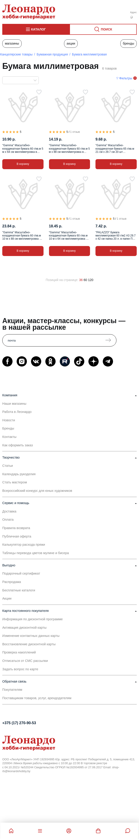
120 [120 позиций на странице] (90, 280)
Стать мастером (14, 482)
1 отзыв (75, 132)
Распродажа (11, 582)
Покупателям (12, 689)
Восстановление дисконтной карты (29, 644)
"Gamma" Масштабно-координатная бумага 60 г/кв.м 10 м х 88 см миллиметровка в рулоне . (21, 236)
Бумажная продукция (52, 54)
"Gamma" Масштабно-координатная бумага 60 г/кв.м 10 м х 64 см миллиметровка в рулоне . (68, 236)
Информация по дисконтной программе (32, 619)
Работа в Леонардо (17, 412)
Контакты (9, 437)
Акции (71, 43)
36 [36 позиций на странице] (81, 280)
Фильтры (125, 78)
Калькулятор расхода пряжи (23, 544)
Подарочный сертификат (21, 573)
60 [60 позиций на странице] (85, 280)
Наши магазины (14, 403)
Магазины (12, 43)
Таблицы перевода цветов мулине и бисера (35, 553)
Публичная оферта (16, 536)
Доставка (9, 511)
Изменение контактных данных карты (30, 636)
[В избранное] (39, 92)
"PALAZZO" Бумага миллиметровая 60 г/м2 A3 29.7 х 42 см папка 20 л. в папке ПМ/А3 (115, 236)
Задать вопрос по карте (20, 669)
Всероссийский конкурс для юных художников (37, 490)
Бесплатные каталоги (18, 590)
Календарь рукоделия (19, 474)
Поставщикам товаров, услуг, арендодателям (36, 698)
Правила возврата (16, 528)
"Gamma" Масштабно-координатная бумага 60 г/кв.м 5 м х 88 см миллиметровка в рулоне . (69, 148)
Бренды (128, 43)
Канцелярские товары (16, 54)
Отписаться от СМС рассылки (25, 661)
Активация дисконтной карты (24, 627)
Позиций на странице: (62, 280)
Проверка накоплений (19, 652)
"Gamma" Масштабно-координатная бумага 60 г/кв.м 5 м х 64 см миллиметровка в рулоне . (22, 148)
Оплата (8, 519)
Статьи (7, 465)
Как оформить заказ (17, 445)
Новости (8, 420)
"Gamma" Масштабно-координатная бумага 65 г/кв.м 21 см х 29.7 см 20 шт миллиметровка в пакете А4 (114, 148)
